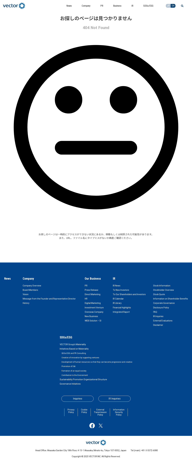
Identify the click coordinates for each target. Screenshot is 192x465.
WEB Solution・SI (93, 320)
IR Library (117, 303)
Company (28, 278)
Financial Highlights (122, 307)
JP (168, 6)
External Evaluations (162, 320)
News (7, 278)
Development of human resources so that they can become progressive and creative (97, 362)
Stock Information (161, 285)
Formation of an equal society (74, 371)
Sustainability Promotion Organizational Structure (83, 379)
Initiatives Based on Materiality (74, 349)
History (26, 303)
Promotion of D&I (68, 366)
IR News (116, 285)
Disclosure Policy (161, 307)
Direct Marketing (92, 294)
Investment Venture (94, 307)
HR (86, 299)
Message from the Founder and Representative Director (49, 299)
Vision (25, 294)
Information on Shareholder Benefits (170, 299)
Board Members (30, 290)
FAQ (155, 312)
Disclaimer (158, 325)
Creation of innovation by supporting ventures (80, 358)
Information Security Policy (118, 412)
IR (114, 278)
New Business (91, 316)
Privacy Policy (71, 410)
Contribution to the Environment (75, 375)
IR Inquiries (158, 316)
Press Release (91, 290)
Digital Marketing (93, 303)
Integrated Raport (121, 312)
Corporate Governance (164, 303)
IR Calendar (118, 299)
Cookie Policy (84, 410)
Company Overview (32, 285)
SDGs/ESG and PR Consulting (74, 353)
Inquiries (77, 398)
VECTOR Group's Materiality (73, 344)
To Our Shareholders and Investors (129, 294)
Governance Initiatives (70, 384)
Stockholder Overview (163, 290)
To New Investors (121, 290)
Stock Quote (159, 294)
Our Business (93, 278)
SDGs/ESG (66, 337)
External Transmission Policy (100, 412)
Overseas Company (94, 312)
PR (86, 285)
